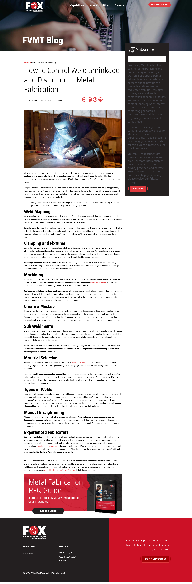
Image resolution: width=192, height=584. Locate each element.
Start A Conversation (153, 560)
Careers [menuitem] (120, 5)
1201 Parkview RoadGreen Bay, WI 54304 (68, 555)
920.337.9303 (65, 562)
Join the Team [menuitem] (28, 553)
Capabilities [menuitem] (78, 5)
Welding (52, 63)
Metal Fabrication (39, 63)
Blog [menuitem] (106, 5)
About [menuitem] (94, 5)
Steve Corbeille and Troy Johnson (39, 100)
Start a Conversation (159, 5)
